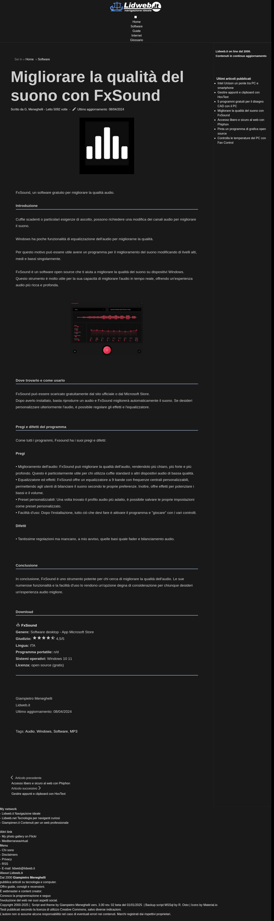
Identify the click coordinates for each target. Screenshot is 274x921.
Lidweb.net (9, 818)
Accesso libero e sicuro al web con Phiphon (40, 783)
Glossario (136, 40)
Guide (136, 31)
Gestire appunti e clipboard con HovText (39, 793)
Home (136, 21)
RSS (5, 863)
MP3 (73, 731)
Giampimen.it (11, 822)
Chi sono (8, 850)
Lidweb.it (8, 813)
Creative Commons (73, 909)
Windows (44, 731)
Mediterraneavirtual (15, 841)
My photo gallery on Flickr (19, 836)
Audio (30, 731)
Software (137, 26)
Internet (136, 35)
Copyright (6, 905)
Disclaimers (10, 854)
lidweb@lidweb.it (23, 868)
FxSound (29, 625)
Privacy (7, 859)
